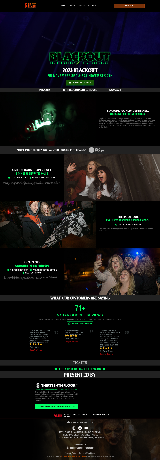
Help (95, 6)
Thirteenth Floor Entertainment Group (73, 456)
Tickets (73, 6)
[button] (48, 119)
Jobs (88, 6)
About (64, 6)
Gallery (82, 6)
